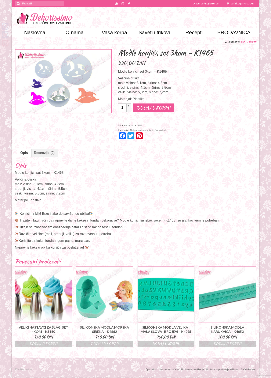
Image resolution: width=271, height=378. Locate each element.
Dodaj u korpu (153, 108)
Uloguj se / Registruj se (205, 3)
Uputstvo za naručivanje (192, 369)
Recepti (194, 32)
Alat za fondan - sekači (141, 130)
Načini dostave (248, 369)
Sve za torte (248, 42)
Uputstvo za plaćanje (169, 369)
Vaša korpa (240, 3)
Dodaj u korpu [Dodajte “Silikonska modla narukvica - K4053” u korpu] (227, 343)
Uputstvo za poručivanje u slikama (222, 369)
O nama (74, 32)
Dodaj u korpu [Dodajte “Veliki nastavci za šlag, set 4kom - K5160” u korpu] (43, 343)
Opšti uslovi (150, 369)
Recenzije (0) (44, 153)
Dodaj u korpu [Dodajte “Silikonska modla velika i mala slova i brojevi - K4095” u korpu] (166, 343)
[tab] (24, 153)
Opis (24, 153)
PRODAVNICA (233, 32)
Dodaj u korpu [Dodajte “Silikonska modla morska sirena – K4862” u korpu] (105, 343)
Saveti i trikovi (154, 32)
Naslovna (34, 32)
